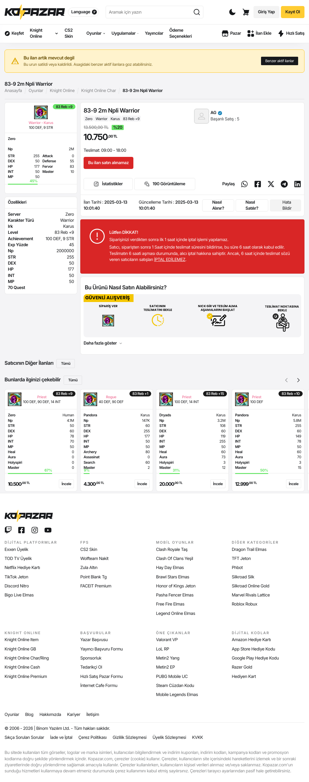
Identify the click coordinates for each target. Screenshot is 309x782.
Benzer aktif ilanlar (279, 61)
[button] (298, 380)
